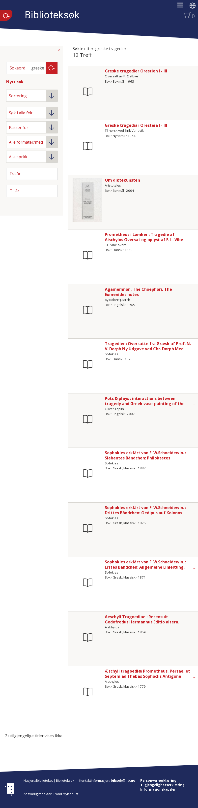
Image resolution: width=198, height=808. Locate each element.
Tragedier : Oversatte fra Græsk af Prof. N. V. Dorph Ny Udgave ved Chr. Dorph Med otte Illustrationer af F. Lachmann (148, 349)
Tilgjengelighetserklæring (162, 785)
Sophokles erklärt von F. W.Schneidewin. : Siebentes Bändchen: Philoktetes (145, 455)
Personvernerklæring (158, 780)
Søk (51, 67)
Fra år (15, 173)
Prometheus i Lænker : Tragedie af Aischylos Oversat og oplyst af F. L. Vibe (144, 237)
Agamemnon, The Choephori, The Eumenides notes (138, 292)
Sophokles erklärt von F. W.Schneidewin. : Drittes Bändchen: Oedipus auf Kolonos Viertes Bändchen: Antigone (145, 513)
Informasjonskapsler (158, 789)
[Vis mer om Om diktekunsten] (87, 200)
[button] (183, 6)
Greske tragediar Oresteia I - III (136, 125)
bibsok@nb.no (123, 780)
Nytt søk (15, 82)
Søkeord (17, 68)
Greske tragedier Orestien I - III (136, 71)
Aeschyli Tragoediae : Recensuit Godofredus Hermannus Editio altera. (142, 619)
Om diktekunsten (122, 180)
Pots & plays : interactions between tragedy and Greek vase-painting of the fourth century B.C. (145, 404)
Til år (14, 191)
